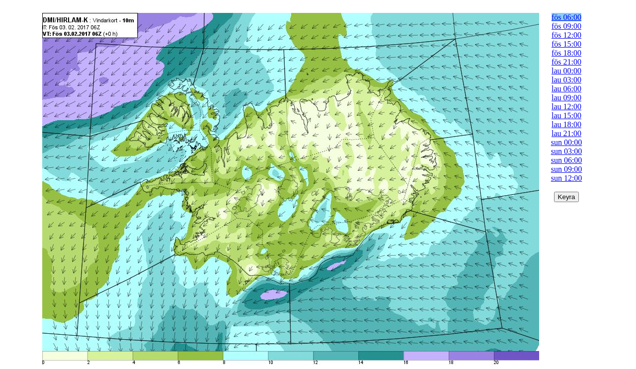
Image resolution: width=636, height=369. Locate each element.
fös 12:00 (566, 35)
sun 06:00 (566, 160)
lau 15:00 (566, 115)
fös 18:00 (566, 53)
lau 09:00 (566, 97)
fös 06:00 (566, 17)
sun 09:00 (566, 169)
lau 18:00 (566, 124)
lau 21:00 (566, 133)
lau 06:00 (566, 88)
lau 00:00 (566, 71)
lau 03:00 (566, 79)
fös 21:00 (566, 62)
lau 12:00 (566, 106)
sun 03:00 (566, 151)
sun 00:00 (566, 142)
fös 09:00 (566, 26)
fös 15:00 (566, 44)
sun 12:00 (566, 178)
